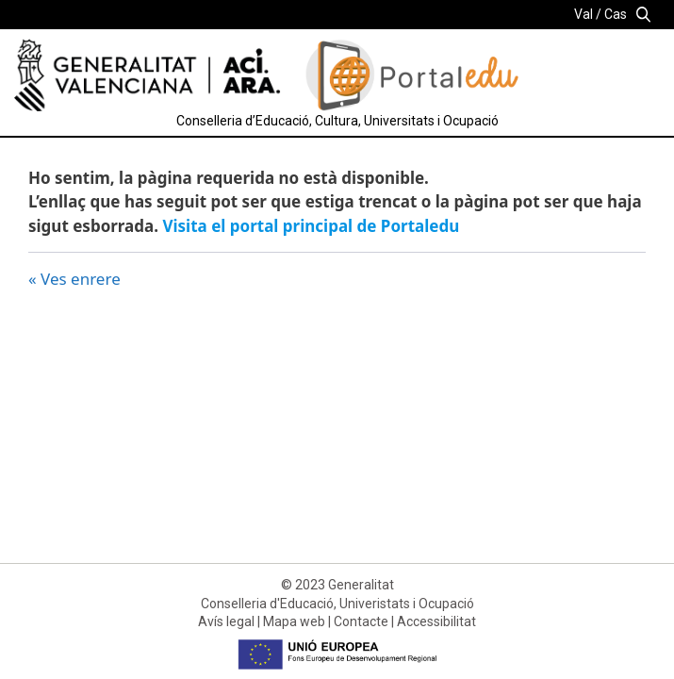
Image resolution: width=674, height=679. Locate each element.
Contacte (361, 621)
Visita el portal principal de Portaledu (310, 226)
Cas (615, 14)
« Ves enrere (74, 279)
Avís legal (226, 621)
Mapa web (294, 621)
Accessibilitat (436, 621)
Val (583, 14)
